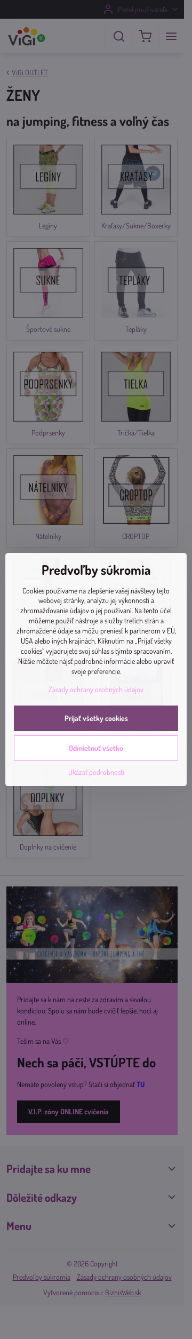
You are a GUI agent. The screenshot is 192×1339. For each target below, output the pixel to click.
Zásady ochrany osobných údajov (96, 689)
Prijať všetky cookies (96, 718)
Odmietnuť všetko (96, 747)
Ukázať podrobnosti (96, 772)
